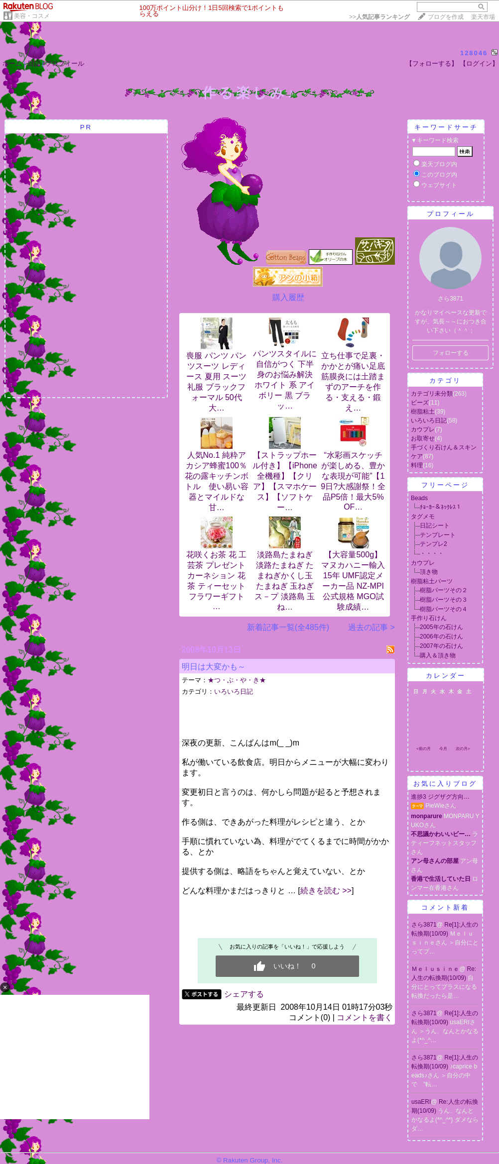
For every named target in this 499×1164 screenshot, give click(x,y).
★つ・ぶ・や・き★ (237, 680)
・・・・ (432, 553)
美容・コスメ (32, 15)
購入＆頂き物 (438, 655)
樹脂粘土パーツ (432, 581)
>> (379, 16)
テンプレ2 (433, 543)
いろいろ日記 (233, 691)
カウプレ (423, 429)
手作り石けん (429, 618)
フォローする (451, 352)
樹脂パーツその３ (444, 599)
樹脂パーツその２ (444, 590)
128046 (474, 53)
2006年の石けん (441, 636)
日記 (33, 63)
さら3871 (424, 924)
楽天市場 (483, 16)
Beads (419, 498)
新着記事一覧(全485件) (288, 627)
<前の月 (423, 748)
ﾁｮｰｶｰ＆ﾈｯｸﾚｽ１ (441, 507)
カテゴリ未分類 (432, 393)
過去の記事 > (371, 627)
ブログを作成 (446, 16)
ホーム (12, 63)
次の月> (463, 748)
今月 (443, 748)
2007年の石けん (441, 645)
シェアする (244, 994)
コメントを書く (364, 1017)
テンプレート (438, 534)
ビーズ (420, 402)
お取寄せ (423, 438)
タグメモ (423, 516)
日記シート (435, 525)
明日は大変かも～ (214, 666)
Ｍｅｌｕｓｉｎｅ (435, 968)
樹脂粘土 (423, 411)
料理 (417, 465)
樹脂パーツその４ (444, 609)
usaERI (421, 1101)
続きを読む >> (326, 890)
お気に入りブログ (445, 783)
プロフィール (64, 63)
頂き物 (429, 571)
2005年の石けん (441, 627)
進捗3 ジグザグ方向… (440, 796)
